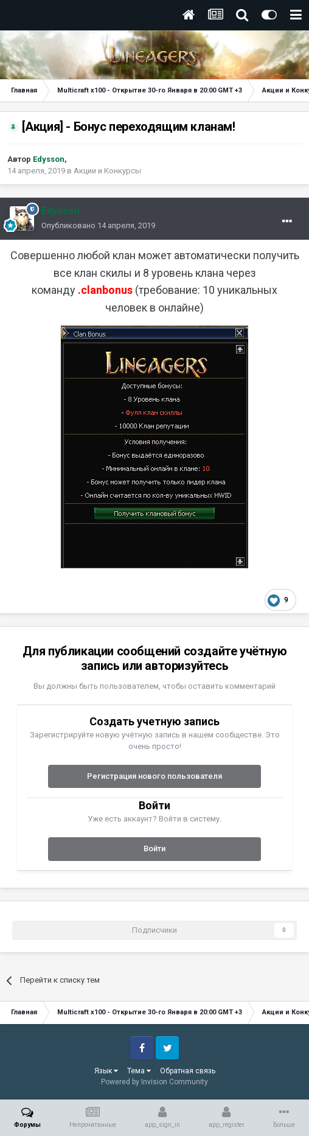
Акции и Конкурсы (107, 170)
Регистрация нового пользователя (154, 776)
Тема (139, 1071)
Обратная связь (187, 1071)
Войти (154, 848)
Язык (106, 1071)
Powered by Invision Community (154, 1082)
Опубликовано (98, 225)
